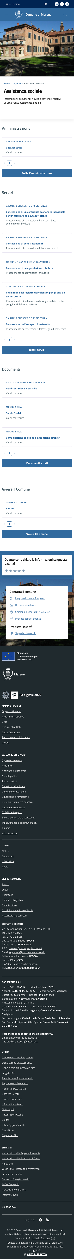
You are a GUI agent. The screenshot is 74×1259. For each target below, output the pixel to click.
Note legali (8, 1109)
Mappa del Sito (10, 1135)
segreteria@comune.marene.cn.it (27, 952)
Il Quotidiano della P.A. (14, 1189)
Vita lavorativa (10, 833)
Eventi (5, 884)
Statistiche (8, 1130)
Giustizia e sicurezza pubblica (25, 286)
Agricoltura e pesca (12, 760)
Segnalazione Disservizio (15, 1083)
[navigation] (6, 14)
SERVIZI (10, 508)
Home (7, 83)
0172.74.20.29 (14, 933)
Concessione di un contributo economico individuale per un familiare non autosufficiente (35, 214)
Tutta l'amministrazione (37, 173)
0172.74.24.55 (15, 937)
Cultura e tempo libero (14, 791)
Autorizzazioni (9, 781)
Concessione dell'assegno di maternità (28, 324)
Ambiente (7, 765)
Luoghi (5, 889)
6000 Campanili (10, 1184)
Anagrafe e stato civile (14, 771)
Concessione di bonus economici (24, 243)
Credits (5, 1120)
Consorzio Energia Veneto (15, 1179)
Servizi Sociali (13, 413)
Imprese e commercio (13, 807)
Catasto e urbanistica (13, 786)
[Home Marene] (31, 14)
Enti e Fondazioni (11, 732)
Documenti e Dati (11, 727)
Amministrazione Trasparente (17, 1057)
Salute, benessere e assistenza (26, 205)
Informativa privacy (12, 1104)
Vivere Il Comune (37, 534)
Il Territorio (7, 895)
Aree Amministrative (13, 716)
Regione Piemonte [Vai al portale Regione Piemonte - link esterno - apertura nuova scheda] (12, 3)
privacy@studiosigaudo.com (24, 1038)
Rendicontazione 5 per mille (21, 388)
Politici (5, 742)
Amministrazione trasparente (25, 382)
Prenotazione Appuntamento (17, 1078)
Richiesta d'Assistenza (14, 1089)
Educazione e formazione (15, 797)
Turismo (6, 828)
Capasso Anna (14, 148)
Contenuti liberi (17, 502)
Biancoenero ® (28, 1246)
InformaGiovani (10, 1195)
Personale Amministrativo (16, 737)
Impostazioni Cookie (12, 1114)
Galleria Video (9, 905)
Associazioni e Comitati (14, 915)
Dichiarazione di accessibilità (17, 1063)
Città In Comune (41, 1238)
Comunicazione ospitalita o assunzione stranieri (33, 438)
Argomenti (18, 83)
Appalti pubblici (10, 776)
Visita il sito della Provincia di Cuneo (21, 1158)
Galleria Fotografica (12, 900)
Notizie (5, 851)
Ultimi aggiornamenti (13, 1125)
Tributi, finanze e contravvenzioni (28, 262)
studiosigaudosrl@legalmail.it (22, 1041)
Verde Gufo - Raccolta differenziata (21, 1169)
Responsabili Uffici (18, 141)
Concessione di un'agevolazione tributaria (29, 268)
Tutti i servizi (37, 350)
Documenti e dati (37, 463)
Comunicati (8, 856)
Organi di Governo (11, 711)
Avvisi (5, 866)
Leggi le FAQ (8, 1073)
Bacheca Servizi (10, 1094)
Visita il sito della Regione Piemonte (21, 1153)
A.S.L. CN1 (7, 1164)
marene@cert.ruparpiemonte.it (25, 948)
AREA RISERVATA (35, 1254)
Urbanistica (8, 861)
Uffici (4, 722)
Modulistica (14, 407)
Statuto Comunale (12, 1099)
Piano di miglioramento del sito (18, 1068)
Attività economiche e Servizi (17, 910)
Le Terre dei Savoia (12, 1174)
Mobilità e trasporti (12, 812)
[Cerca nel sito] (65, 14)
